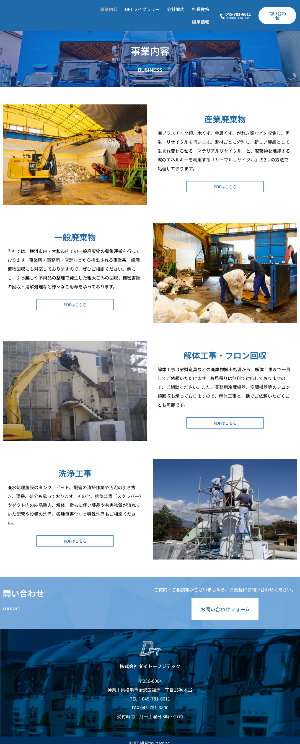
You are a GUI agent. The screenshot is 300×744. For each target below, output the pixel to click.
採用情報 (201, 22)
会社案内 (176, 9)
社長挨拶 (201, 9)
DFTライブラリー (142, 9)
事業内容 (109, 9)
